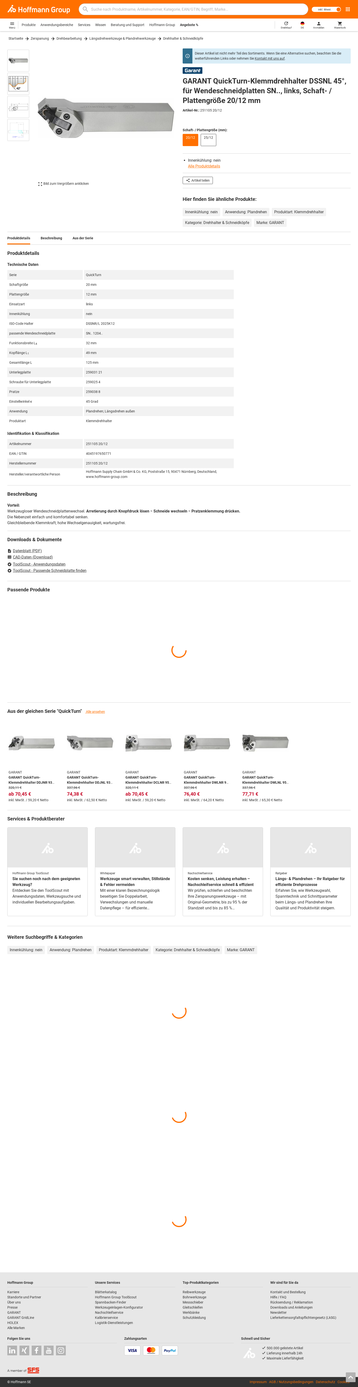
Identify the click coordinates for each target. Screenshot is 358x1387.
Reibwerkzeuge (194, 1292)
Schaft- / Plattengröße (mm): (205, 130)
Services (84, 25)
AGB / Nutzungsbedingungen (291, 1382)
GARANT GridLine (20, 1318)
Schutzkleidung (194, 1318)
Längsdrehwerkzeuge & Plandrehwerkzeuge (122, 38)
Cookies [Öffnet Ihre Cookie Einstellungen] (343, 1382)
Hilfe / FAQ (278, 1297)
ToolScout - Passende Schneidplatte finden (46, 570)
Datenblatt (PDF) (24, 551)
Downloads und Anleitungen (291, 1307)
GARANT (14, 1312)
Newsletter (278, 1312)
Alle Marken (16, 1328)
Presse (12, 1307)
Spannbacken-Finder (110, 1302)
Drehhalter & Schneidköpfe (183, 38)
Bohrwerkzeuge (194, 1297)
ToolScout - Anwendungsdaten (36, 564)
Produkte (29, 25)
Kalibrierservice (106, 1318)
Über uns (14, 1302)
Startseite (16, 38)
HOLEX (12, 1323)
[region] (22, 117)
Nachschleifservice (109, 1312)
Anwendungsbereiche (56, 25)
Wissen (100, 25)
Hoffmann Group (162, 25)
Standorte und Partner (24, 1297)
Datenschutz (325, 1382)
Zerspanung (40, 38)
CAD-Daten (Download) (30, 557)
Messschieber (193, 1302)
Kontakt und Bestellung (288, 1292)
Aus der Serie (83, 238)
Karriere (13, 1292)
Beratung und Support (127, 25)
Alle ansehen (95, 712)
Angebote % (189, 25)
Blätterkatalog (106, 1292)
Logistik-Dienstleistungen (114, 1323)
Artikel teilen (198, 180)
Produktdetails (18, 238)
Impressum (258, 1382)
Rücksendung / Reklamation (291, 1302)
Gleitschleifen (193, 1307)
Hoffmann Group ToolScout (116, 1297)
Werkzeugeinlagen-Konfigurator (119, 1307)
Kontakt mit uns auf (270, 58)
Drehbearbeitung (69, 38)
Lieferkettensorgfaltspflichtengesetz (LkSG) (303, 1318)
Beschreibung (51, 238)
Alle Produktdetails (204, 166)
